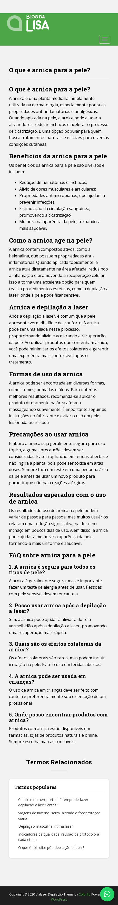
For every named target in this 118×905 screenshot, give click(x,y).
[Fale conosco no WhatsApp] (107, 894)
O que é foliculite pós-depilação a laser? (51, 847)
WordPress (59, 899)
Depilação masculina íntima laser (45, 826)
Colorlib (85, 894)
